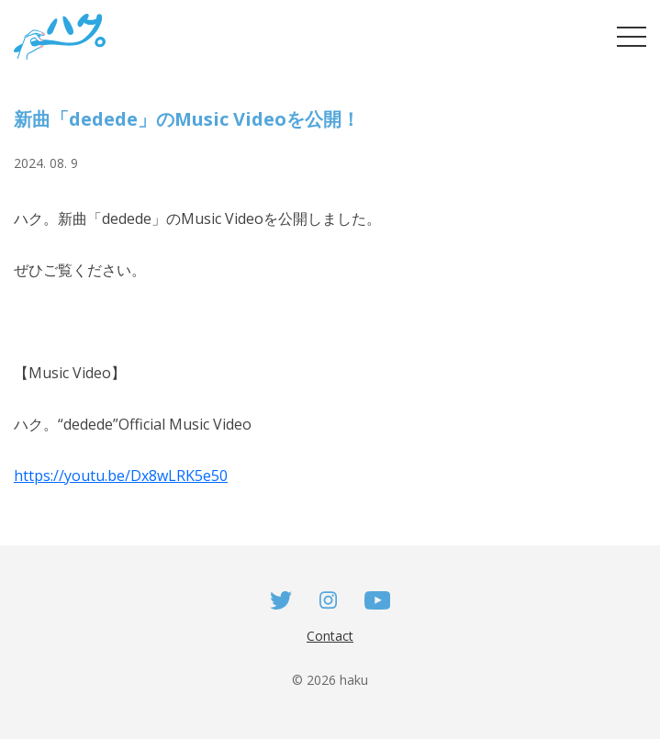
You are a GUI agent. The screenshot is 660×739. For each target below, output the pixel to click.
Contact (330, 635)
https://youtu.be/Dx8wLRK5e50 (121, 475)
